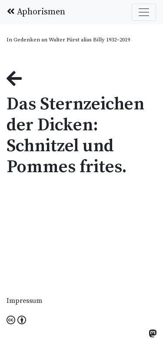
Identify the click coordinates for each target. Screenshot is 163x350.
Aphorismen (36, 12)
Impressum (24, 300)
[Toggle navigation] (144, 12)
